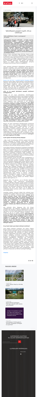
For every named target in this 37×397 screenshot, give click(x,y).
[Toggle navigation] (32, 3)
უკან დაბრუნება (7, 10)
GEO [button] (22, 3)
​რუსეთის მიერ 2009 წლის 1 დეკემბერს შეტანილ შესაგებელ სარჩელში (18, 80)
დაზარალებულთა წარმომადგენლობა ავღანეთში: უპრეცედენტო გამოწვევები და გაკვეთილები (14, 323)
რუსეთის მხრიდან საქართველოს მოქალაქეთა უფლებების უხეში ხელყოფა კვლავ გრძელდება (14, 304)
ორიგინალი (5, 252)
